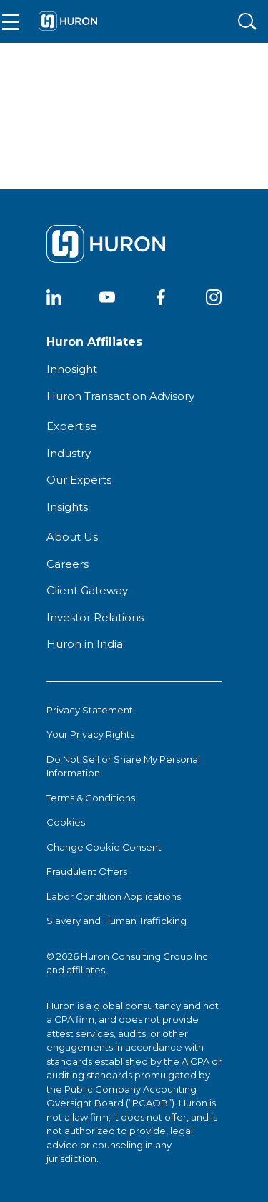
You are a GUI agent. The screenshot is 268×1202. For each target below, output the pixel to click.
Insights (67, 507)
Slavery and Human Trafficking (116, 920)
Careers (67, 564)
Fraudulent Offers (86, 871)
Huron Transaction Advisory (120, 396)
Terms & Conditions (90, 797)
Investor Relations (95, 617)
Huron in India (84, 644)
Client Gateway (87, 590)
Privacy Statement (89, 710)
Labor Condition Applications (113, 896)
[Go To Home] (67, 21)
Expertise (71, 426)
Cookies (65, 822)
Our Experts (78, 479)
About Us (72, 537)
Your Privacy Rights (90, 734)
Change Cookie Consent (104, 847)
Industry (68, 453)
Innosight (71, 369)
